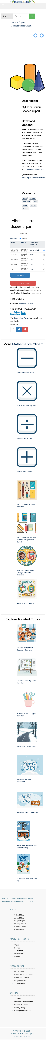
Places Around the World (23, 975)
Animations (18, 951)
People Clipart (19, 921)
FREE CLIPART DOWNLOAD (15, 250)
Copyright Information (22, 1011)
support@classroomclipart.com (34, 178)
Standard (24, 239)
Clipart (22, 22)
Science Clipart (20, 927)
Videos (17, 957)
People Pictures (20, 981)
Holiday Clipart (20, 924)
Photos (17, 948)
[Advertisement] (23, 51)
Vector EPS (14, 255)
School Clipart (19, 915)
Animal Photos (20, 984)
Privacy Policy (19, 1008)
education (26, 202)
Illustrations (18, 954)
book (35, 202)
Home (13, 22)
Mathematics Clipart (22, 26)
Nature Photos (19, 972)
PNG (12, 269)
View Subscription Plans (35, 169)
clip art (33, 205)
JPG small (14, 264)
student (25, 209)
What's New (19, 930)
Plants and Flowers (21, 978)
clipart (25, 205)
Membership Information (23, 1002)
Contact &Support (21, 1005)
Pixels (23, 243)
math (25, 198)
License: (13, 239)
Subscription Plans (21, 318)
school (32, 198)
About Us (18, 999)
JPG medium (14, 259)
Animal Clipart (19, 918)
